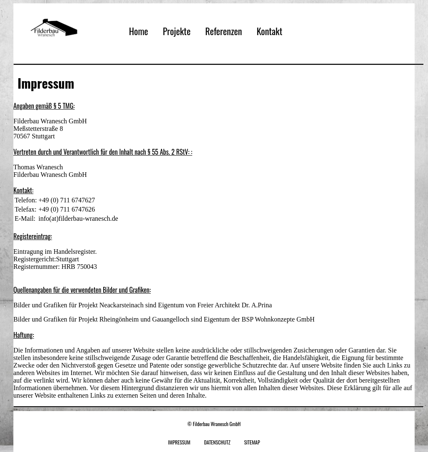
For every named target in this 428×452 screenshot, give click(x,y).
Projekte (176, 31)
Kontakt (270, 31)
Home (138, 31)
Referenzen (223, 31)
